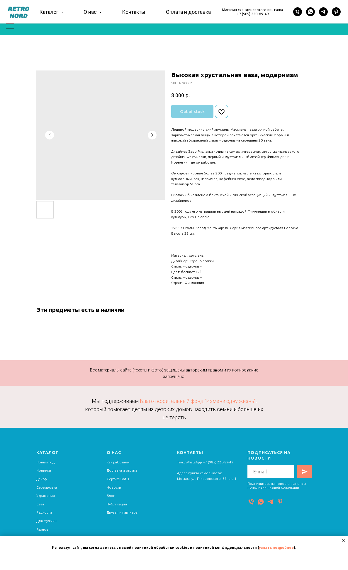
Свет (40, 504)
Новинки (43, 470)
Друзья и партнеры (122, 512)
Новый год (45, 462)
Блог (111, 495)
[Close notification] (344, 541)
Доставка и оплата (122, 470)
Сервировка (46, 487)
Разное (42, 529)
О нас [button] (91, 12)
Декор (41, 479)
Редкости (44, 512)
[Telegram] (323, 11)
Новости (114, 487)
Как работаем (118, 462)
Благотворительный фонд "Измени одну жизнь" (198, 401)
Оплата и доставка (188, 12)
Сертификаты (118, 479)
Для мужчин (46, 521)
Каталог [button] (49, 12)
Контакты (133, 12)
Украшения (45, 495)
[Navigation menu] (10, 26)
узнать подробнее (276, 547)
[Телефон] (297, 11)
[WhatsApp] (310, 11)
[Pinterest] (336, 11)
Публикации (117, 504)
